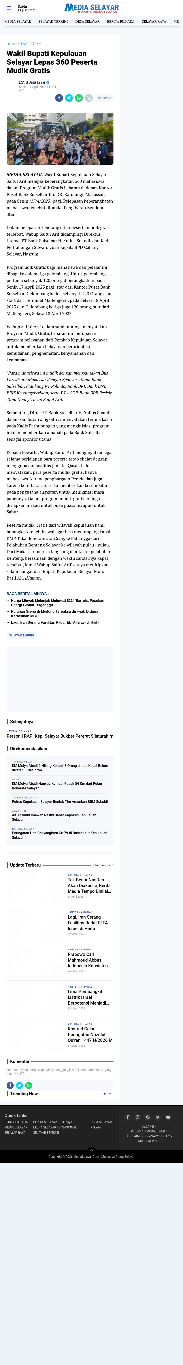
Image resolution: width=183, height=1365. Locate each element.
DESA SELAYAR (87, 21)
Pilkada (96, 1127)
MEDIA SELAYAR (17, 21)
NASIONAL (69, 1127)
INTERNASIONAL (81, 912)
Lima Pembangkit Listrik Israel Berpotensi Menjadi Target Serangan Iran (88, 997)
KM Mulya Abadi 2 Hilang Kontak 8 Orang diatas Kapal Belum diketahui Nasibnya (60, 768)
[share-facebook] (59, 98)
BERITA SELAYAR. (45, 1122)
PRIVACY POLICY (158, 1136)
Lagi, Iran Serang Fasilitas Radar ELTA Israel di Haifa (55, 622)
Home (11, 44)
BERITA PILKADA (120, 21)
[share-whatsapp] (79, 98)
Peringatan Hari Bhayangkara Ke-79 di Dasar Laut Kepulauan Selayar (59, 835)
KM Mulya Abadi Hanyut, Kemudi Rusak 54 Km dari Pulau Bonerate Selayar (57, 785)
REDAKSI (148, 1126)
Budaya (67, 1122)
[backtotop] (91, 1151)
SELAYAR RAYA (154, 21)
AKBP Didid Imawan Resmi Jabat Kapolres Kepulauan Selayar (54, 817)
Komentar (104, 98)
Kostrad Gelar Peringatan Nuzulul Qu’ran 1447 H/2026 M (90, 1034)
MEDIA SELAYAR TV (46, 1127)
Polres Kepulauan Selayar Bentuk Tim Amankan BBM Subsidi (60, 802)
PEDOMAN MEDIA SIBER (148, 1131)
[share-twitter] (69, 98)
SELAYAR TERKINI (53, 21)
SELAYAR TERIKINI (46, 1132)
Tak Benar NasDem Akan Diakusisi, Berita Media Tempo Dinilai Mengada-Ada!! (89, 885)
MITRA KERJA (148, 1141)
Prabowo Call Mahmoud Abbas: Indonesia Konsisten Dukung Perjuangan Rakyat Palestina (88, 960)
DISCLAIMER (134, 1136)
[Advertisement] (60, 679)
